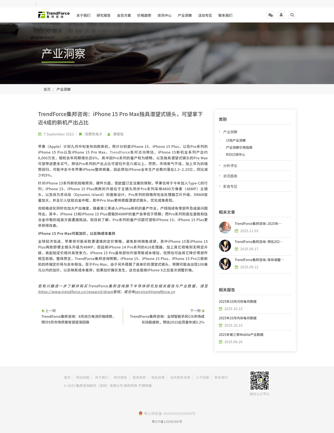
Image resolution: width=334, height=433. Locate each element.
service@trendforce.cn (155, 291)
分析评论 (230, 165)
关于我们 (83, 15)
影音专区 (230, 186)
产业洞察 (230, 131)
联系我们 (225, 15)
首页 (47, 89)
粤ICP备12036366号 (167, 421)
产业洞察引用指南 (239, 147)
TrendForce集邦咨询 (128, 152)
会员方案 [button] (124, 15)
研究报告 (104, 15)
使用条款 (139, 377)
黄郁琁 (118, 134)
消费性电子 (93, 134)
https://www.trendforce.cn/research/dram (75, 291)
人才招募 (202, 377)
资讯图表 (230, 176)
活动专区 (205, 15)
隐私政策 (158, 377)
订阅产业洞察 (236, 140)
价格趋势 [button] (144, 15)
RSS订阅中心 (235, 154)
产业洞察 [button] (185, 15)
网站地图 (83, 377)
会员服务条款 (180, 377)
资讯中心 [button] (164, 15)
